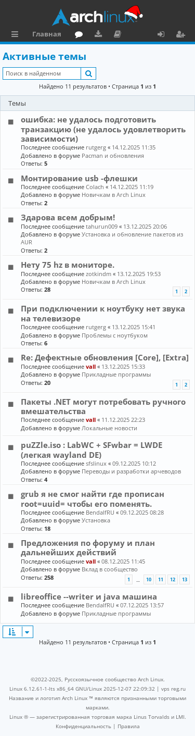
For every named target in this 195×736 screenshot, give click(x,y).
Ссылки (17, 35)
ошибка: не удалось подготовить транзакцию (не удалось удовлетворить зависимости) (103, 129)
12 (172, 579)
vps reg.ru (173, 688)
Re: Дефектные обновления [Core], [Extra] (105, 357)
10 (148, 579)
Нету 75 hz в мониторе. (67, 264)
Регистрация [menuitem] (182, 35)
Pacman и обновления (113, 155)
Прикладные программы (116, 374)
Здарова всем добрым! (68, 217)
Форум (81, 35)
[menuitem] (83, 726)
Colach (95, 187)
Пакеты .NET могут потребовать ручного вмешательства (103, 406)
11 (160, 579)
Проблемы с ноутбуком (115, 335)
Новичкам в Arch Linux (114, 194)
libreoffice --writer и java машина (89, 596)
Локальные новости (109, 428)
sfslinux (96, 463)
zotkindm (98, 274)
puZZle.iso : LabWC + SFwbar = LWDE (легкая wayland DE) (91, 449)
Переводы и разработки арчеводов (131, 471)
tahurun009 (102, 226)
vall (91, 366)
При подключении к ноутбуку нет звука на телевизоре (103, 313)
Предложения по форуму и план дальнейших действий (88, 547)
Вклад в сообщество (110, 569)
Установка (96, 520)
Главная (46, 34)
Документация (119, 35)
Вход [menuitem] (164, 35)
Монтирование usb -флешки (79, 178)
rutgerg (96, 147)
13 (184, 579)
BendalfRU (100, 512)
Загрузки (100, 35)
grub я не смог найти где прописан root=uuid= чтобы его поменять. (92, 498)
